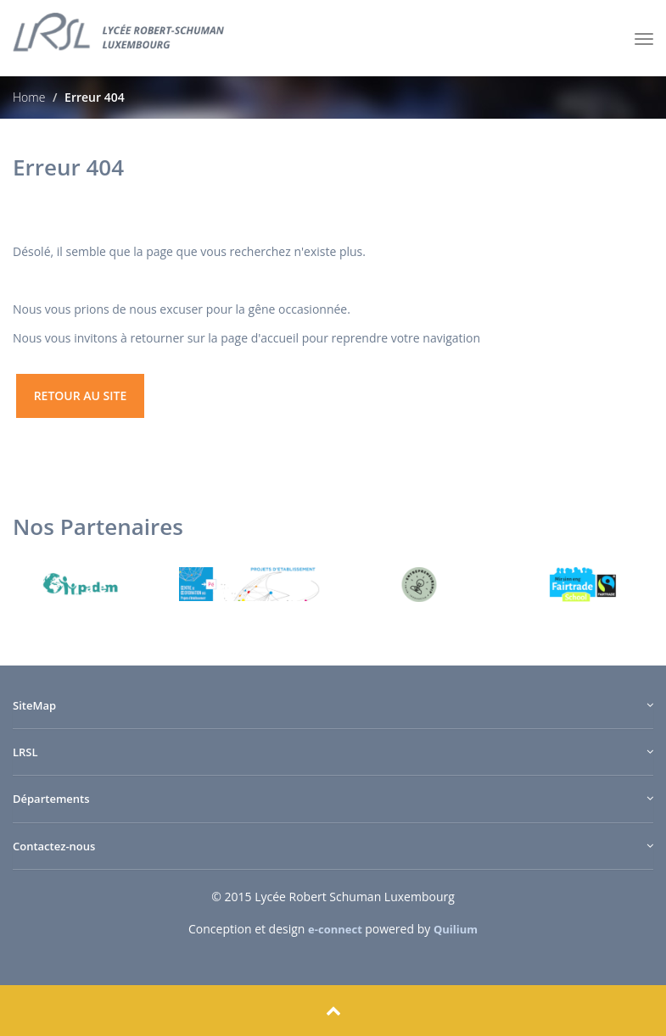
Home (29, 97)
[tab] (333, 713)
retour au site (80, 395)
